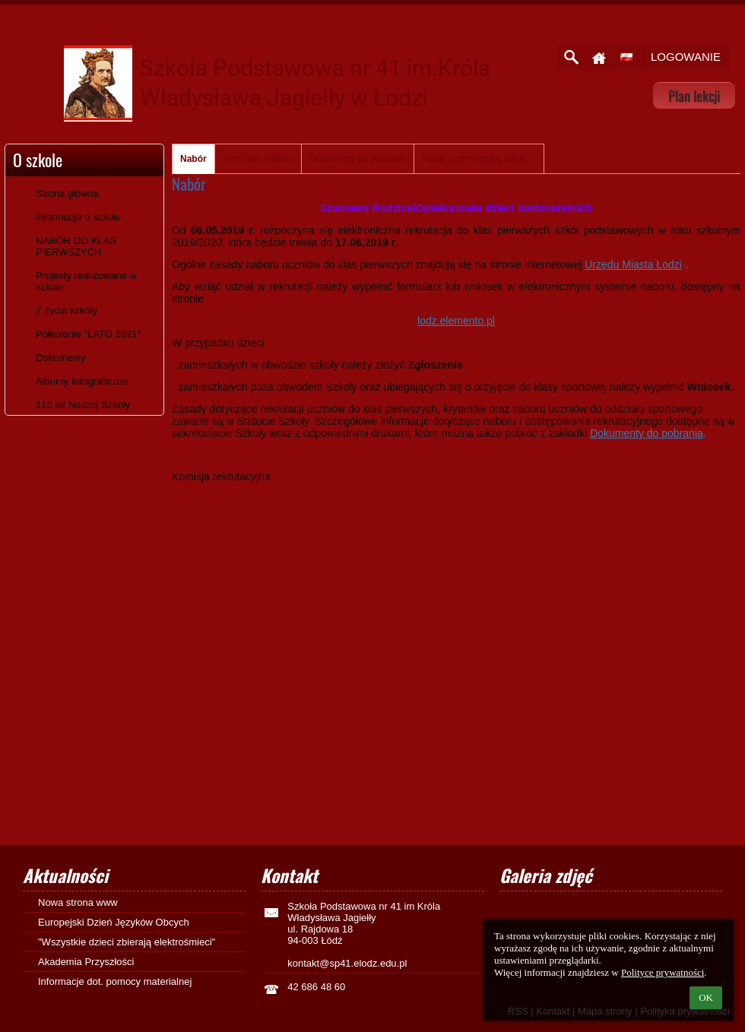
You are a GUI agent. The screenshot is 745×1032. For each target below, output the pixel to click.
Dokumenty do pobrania (357, 159)
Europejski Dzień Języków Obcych (113, 922)
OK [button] (706, 997)
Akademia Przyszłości (86, 961)
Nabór (193, 159)
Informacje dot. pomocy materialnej (115, 981)
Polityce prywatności (662, 972)
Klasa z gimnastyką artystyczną (479, 159)
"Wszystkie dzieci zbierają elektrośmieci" (126, 942)
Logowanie (686, 56)
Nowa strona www (78, 902)
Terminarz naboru (258, 159)
